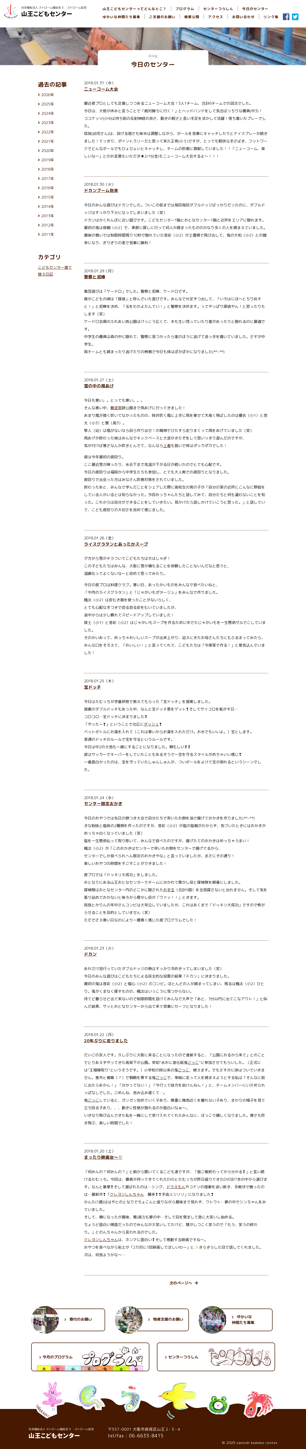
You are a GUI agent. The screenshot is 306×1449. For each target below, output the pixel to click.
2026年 (47, 94)
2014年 (47, 206)
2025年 (47, 104)
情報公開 (191, 16)
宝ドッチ (92, 687)
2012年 (47, 225)
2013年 (47, 215)
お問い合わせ (243, 16)
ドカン (90, 954)
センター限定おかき (103, 803)
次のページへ (183, 1283)
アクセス (215, 16)
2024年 (47, 113)
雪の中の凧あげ (99, 386)
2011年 (47, 234)
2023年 (47, 122)
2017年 (47, 178)
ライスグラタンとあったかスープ (116, 544)
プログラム (185, 8)
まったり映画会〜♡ (103, 1157)
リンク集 (271, 16)
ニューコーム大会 (101, 89)
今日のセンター (255, 8)
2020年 (47, 150)
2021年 (47, 141)
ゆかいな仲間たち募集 (121, 16)
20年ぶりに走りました (106, 1041)
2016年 (47, 188)
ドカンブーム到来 (101, 190)
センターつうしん (218, 8)
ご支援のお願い (162, 16)
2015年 (47, 197)
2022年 (47, 132)
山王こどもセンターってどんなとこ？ (135, 8)
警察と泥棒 (94, 277)
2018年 (47, 169)
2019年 (47, 160)
